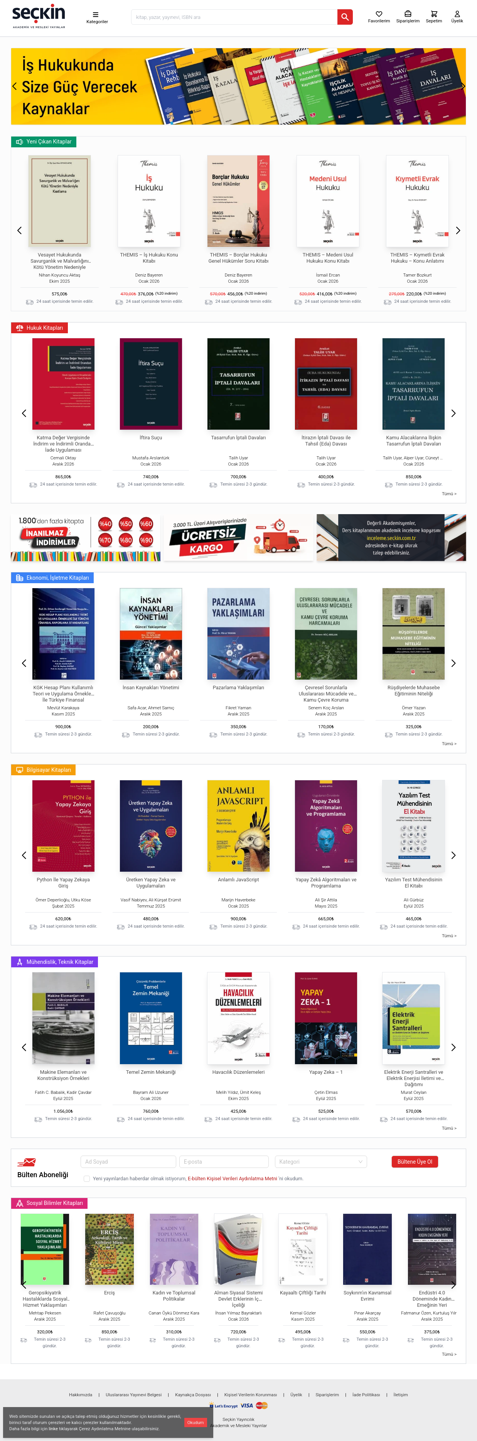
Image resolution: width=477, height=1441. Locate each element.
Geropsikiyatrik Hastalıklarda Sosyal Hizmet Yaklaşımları (45, 1299)
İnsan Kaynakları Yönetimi (151, 687)
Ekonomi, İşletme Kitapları (52, 578)
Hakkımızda (80, 1394)
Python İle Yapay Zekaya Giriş (63, 883)
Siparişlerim (327, 1394)
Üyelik (296, 1394)
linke (53, 1428)
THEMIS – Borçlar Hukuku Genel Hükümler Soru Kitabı (238, 258)
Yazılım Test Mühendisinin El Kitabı (413, 883)
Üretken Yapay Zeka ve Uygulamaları (150, 883)
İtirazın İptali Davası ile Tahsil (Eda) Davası (326, 441)
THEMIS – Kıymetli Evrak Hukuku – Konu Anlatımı (417, 258)
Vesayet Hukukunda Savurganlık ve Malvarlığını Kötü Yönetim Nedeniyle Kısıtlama (59, 264)
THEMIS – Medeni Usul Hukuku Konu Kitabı (328, 258)
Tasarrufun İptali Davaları (238, 437)
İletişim (401, 1394)
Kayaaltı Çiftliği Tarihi (303, 1293)
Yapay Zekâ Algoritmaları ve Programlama (326, 883)
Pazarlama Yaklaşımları (238, 687)
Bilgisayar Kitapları (43, 770)
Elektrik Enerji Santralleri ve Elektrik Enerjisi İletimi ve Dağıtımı (413, 1078)
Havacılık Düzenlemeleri (238, 1072)
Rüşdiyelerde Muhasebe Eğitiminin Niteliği (414, 691)
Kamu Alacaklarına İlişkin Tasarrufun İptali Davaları (413, 441)
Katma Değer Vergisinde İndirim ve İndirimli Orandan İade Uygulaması (63, 444)
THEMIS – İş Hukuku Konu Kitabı (149, 258)
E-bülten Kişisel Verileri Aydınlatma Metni (233, 1178)
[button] (14, 86)
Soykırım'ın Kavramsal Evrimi (367, 1296)
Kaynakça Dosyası (193, 1394)
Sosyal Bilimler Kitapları (49, 1203)
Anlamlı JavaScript (238, 879)
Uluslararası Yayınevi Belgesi (134, 1394)
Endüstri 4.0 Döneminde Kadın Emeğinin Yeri (432, 1299)
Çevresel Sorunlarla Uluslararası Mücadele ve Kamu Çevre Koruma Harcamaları (326, 697)
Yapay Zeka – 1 (326, 1072)
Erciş (109, 1293)
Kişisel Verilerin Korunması (250, 1394)
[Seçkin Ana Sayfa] (38, 15)
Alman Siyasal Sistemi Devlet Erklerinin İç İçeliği (238, 1299)
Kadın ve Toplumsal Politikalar (174, 1296)
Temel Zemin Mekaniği (151, 1072)
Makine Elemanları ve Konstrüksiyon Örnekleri (63, 1075)
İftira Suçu (151, 437)
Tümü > (449, 493)
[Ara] (345, 17)
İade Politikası (366, 1394)
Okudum (195, 1422)
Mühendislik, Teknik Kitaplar (54, 962)
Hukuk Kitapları (39, 328)
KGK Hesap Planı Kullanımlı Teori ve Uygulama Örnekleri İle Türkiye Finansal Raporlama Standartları (63, 697)
